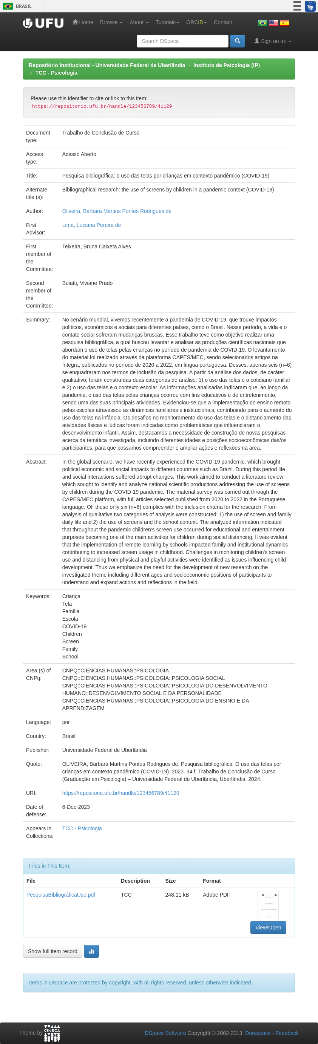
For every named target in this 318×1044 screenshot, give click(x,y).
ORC (196, 22)
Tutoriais (167, 22)
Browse (111, 22)
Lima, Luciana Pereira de (91, 225)
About (139, 22)
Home (83, 22)
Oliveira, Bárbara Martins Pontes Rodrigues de (116, 211)
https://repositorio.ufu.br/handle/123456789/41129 (120, 793)
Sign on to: (273, 41)
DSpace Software (165, 1033)
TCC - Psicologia (56, 73)
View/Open (268, 928)
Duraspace (258, 1033)
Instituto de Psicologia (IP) (226, 65)
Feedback (287, 1033)
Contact (223, 22)
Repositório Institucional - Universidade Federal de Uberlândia (107, 65)
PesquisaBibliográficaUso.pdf (60, 895)
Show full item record (52, 951)
